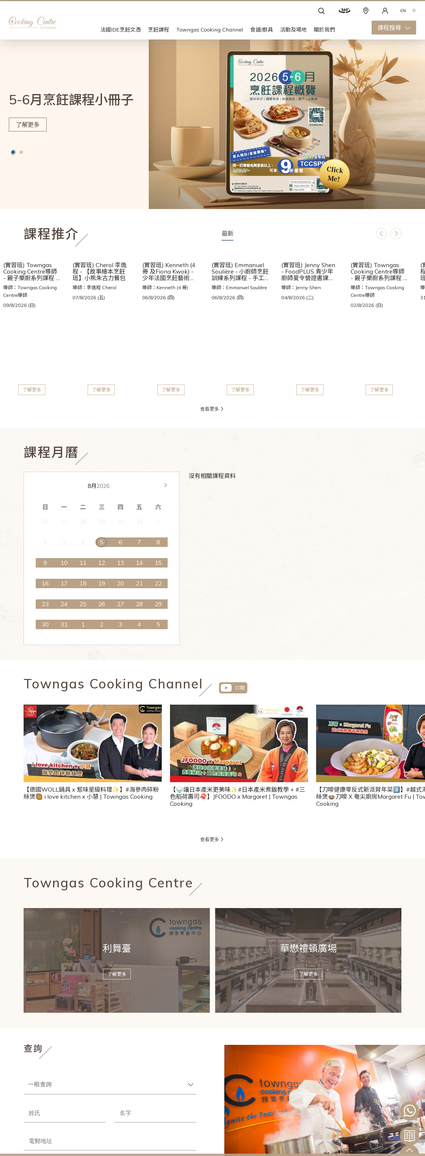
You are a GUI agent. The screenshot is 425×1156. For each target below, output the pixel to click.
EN (403, 10)
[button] (13, 152)
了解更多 (28, 124)
